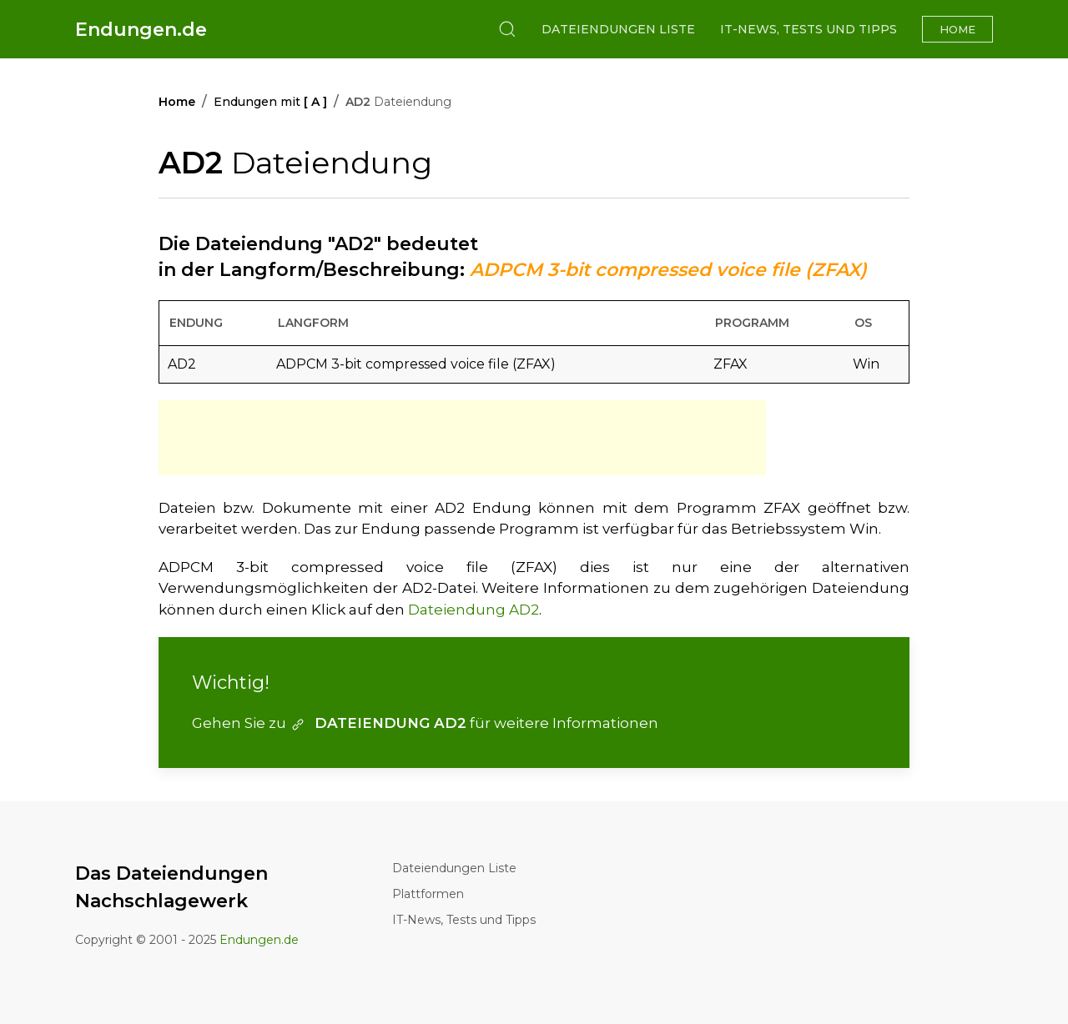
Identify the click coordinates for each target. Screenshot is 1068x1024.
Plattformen (428, 893)
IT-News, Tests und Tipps (808, 29)
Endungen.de (141, 29)
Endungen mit (270, 101)
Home (957, 29)
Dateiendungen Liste (618, 29)
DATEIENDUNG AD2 (378, 723)
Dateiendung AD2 (473, 609)
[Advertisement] (462, 437)
